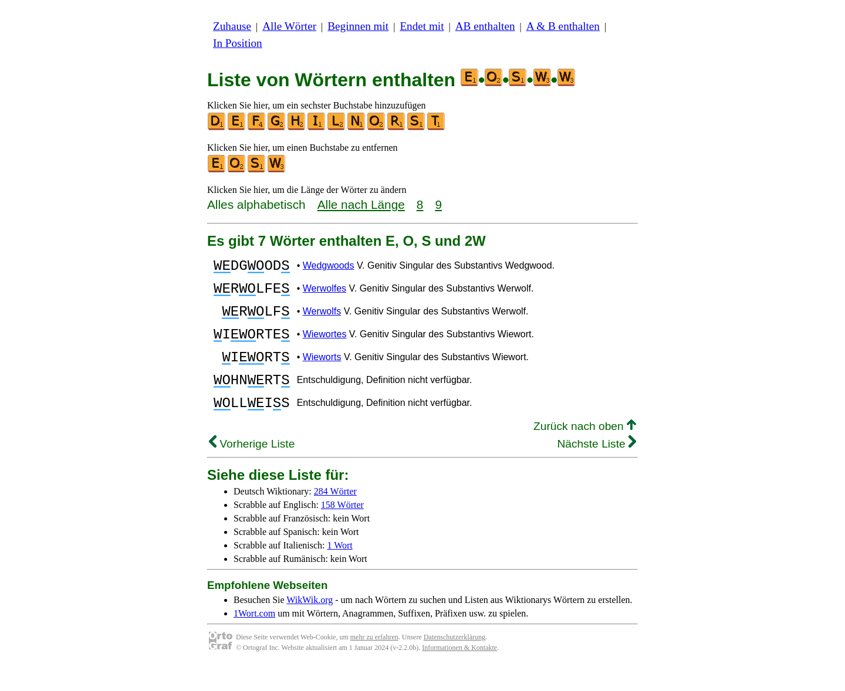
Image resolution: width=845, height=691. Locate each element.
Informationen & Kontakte (459, 672)
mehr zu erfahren (374, 662)
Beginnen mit (357, 26)
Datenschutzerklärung (454, 662)
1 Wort (340, 570)
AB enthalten (485, 26)
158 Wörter (342, 529)
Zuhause (232, 26)
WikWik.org (309, 624)
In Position (237, 43)
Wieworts (322, 373)
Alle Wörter (289, 26)
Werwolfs (322, 320)
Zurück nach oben (584, 451)
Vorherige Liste (252, 468)
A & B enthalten (563, 26)
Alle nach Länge (361, 204)
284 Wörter (335, 516)
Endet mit (422, 26)
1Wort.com (254, 638)
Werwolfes (324, 294)
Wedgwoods (328, 267)
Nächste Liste (596, 468)
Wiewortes (325, 346)
